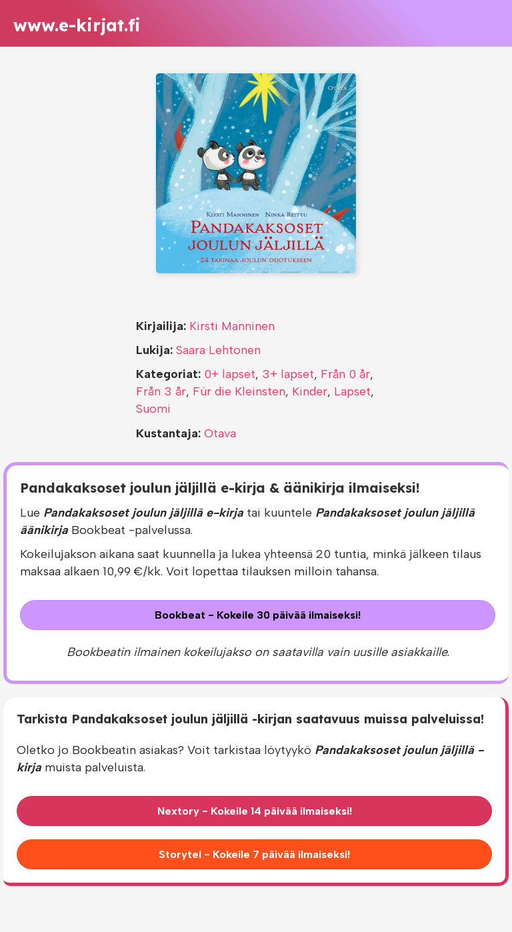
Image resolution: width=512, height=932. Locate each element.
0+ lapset (229, 374)
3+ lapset (288, 374)
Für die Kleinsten (239, 391)
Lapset (352, 391)
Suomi (153, 408)
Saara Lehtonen (218, 350)
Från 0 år (345, 374)
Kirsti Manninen (232, 326)
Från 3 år (161, 391)
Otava (220, 433)
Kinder (309, 391)
